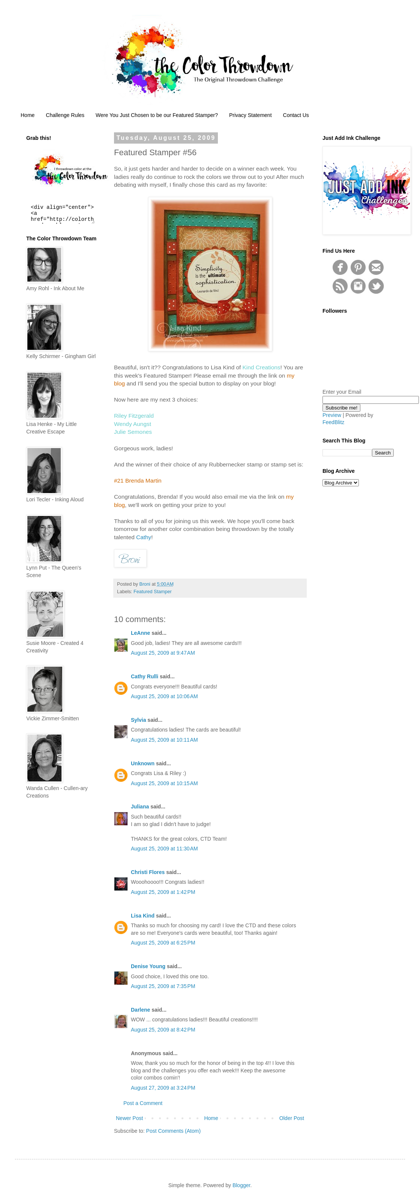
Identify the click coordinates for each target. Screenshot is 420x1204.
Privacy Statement (250, 115)
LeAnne (140, 633)
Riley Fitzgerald (134, 415)
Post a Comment (142, 1103)
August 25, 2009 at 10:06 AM (164, 696)
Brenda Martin (143, 480)
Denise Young (148, 966)
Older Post (291, 1118)
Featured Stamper (153, 591)
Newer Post (129, 1118)
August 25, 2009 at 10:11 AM (164, 740)
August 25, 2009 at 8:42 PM (163, 1030)
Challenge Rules (65, 115)
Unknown (142, 763)
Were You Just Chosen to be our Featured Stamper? (157, 115)
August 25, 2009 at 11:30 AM (164, 849)
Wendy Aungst (132, 424)
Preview (331, 415)
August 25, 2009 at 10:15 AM (164, 783)
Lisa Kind (142, 916)
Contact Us (296, 115)
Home (27, 115)
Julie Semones (133, 432)
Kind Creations (261, 367)
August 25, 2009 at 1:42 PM (163, 892)
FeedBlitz (333, 422)
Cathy (143, 537)
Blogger (241, 1185)
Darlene (141, 1010)
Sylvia (138, 720)
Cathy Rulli (144, 676)
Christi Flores (148, 872)
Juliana (140, 807)
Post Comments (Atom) (173, 1131)
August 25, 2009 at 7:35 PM (163, 986)
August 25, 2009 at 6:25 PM (163, 943)
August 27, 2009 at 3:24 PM (163, 1088)
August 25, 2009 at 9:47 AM (163, 653)
